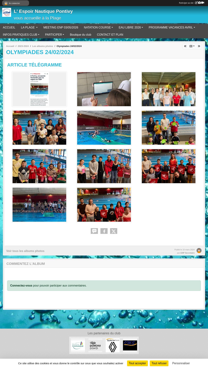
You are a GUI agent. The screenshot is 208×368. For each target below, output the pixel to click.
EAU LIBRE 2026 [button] (130, 27)
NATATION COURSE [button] (97, 27)
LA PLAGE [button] (28, 27)
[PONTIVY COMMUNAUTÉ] (78, 345)
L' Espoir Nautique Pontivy (43, 11)
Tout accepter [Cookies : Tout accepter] (137, 363)
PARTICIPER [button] (53, 34)
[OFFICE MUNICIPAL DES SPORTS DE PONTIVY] (130, 345)
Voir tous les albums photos (25, 250)
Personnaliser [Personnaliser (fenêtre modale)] (181, 363)
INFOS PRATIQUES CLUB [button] (20, 34)
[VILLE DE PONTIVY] (95, 345)
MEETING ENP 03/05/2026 (60, 27)
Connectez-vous (21, 285)
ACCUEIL (9, 27)
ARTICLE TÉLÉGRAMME (34, 65)
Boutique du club (80, 34)
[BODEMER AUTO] (112, 345)
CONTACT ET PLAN (110, 34)
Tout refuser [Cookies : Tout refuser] (159, 363)
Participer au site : (191, 3)
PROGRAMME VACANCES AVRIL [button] (171, 27)
